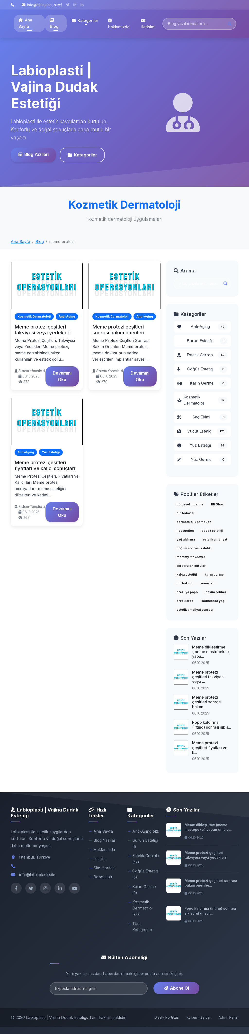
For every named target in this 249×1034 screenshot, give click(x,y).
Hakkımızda (118, 24)
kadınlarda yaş (212, 601)
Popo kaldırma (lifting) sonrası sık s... (211, 724)
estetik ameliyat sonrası (195, 609)
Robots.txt (102, 876)
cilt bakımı (185, 583)
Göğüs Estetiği (202, 369)
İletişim (147, 24)
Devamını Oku (62, 376)
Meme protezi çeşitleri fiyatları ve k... (209, 747)
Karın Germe (202, 383)
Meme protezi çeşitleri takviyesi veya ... (208, 677)
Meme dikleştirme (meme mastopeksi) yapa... (210, 652)
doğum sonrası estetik (194, 548)
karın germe (214, 574)
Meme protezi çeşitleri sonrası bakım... (206, 702)
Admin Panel (228, 1017)
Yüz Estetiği (202, 445)
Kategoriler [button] (85, 20)
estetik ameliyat (215, 539)
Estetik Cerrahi (202, 355)
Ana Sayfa (25, 23)
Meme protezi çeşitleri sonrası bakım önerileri (118, 330)
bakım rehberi (216, 592)
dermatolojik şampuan (194, 522)
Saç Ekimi (202, 417)
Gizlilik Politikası (166, 1017)
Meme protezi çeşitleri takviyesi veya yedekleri (43, 330)
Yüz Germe (202, 459)
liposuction (185, 530)
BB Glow (217, 504)
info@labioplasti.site (41, 5)
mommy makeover (191, 557)
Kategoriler (82, 154)
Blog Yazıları (33, 154)
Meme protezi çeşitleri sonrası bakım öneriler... (211, 883)
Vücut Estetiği (202, 431)
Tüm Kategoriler (142, 926)
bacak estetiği (212, 530)
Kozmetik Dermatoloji (202, 400)
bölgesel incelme (190, 504)
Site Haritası (104, 867)
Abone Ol (176, 988)
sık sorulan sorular (191, 566)
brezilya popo (187, 592)
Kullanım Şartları (199, 1017)
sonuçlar (207, 583)
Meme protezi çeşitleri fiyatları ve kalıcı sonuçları (45, 465)
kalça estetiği (187, 574)
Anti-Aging (202, 326)
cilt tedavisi (185, 513)
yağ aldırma (186, 539)
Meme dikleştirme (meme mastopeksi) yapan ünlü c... (208, 827)
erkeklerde (185, 601)
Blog (54, 23)
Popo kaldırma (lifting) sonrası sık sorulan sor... (210, 910)
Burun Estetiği (207, 341)
